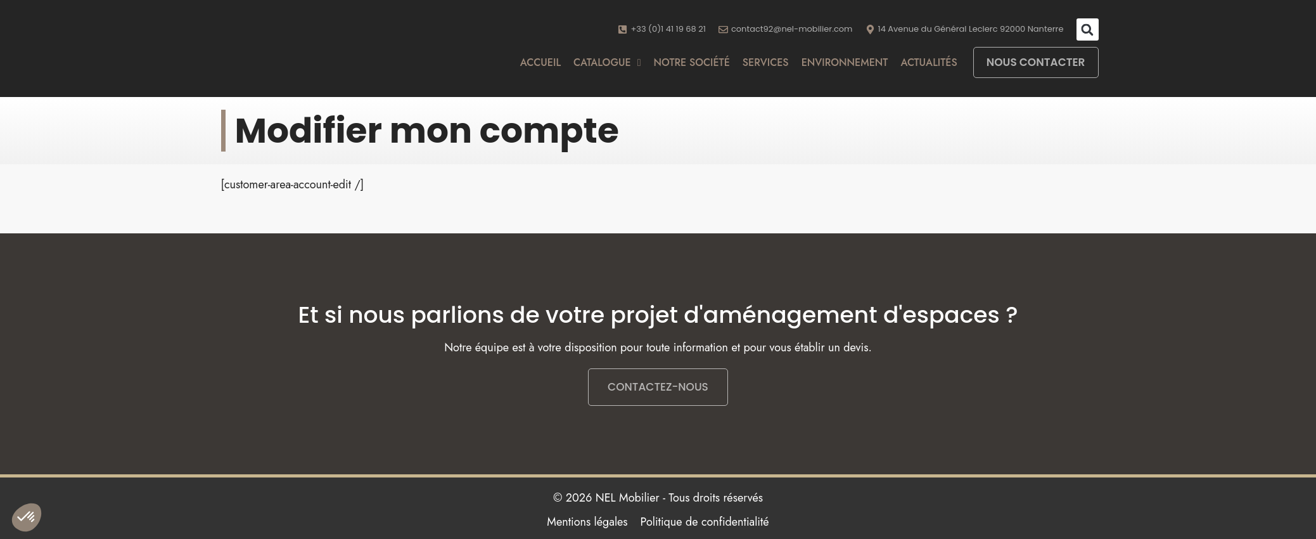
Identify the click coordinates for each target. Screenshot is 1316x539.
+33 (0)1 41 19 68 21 (667, 29)
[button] (1087, 29)
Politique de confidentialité (705, 522)
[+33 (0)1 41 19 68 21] (622, 29)
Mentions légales (587, 522)
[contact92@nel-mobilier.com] (723, 29)
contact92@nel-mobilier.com (792, 29)
